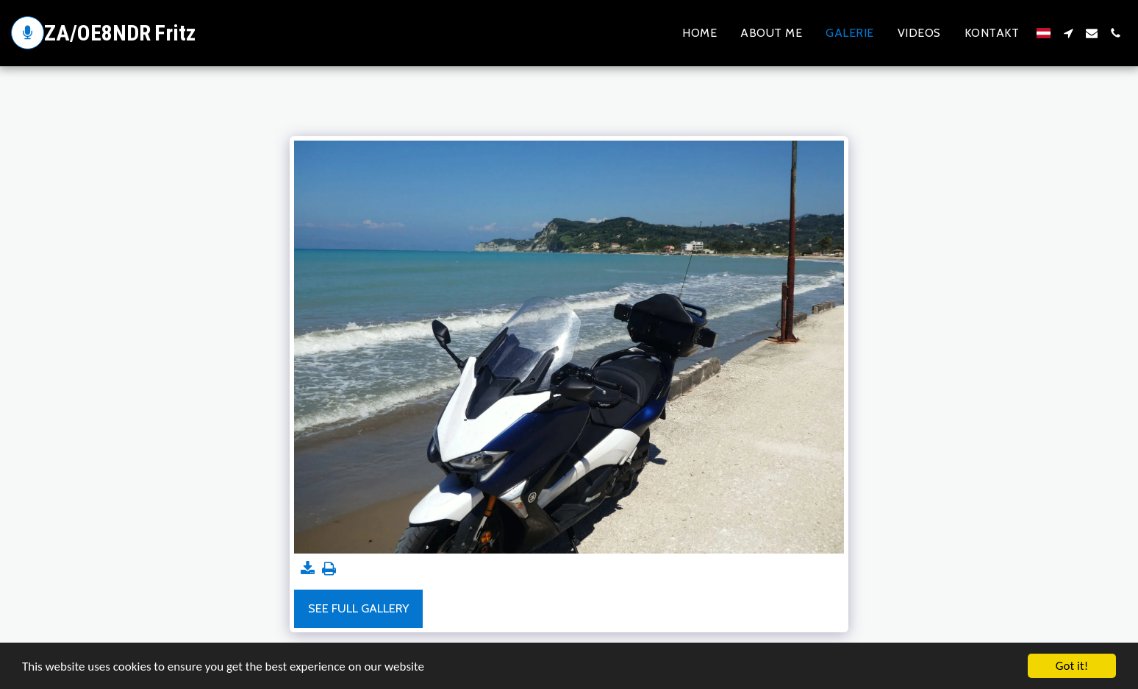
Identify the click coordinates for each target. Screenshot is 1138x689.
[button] (1068, 33)
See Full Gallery (358, 608)
